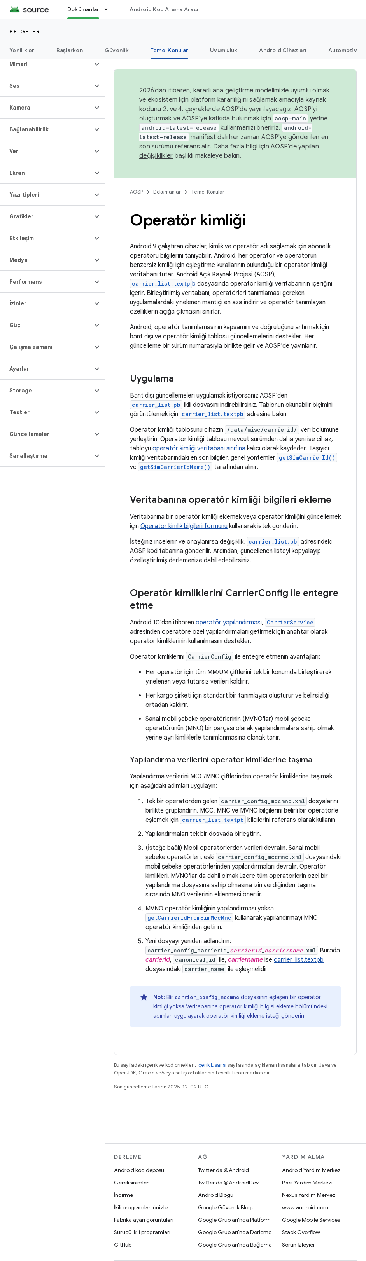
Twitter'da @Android (223, 1170)
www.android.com (305, 1207)
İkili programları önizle (141, 1207)
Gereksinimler (131, 1182)
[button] (46, 64)
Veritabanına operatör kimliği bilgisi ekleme (240, 1006)
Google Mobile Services (311, 1219)
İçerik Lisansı (211, 1065)
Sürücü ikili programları (142, 1232)
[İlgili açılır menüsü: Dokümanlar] (109, 9)
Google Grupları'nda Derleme (234, 1232)
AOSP (136, 191)
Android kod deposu (139, 1170)
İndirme (123, 1194)
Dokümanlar (167, 191)
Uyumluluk (223, 50)
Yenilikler (22, 50)
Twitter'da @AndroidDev (228, 1182)
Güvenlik (117, 50)
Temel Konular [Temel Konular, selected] (169, 50)
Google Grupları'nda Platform (234, 1219)
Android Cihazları (282, 50)
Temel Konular (207, 191)
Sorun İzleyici (298, 1244)
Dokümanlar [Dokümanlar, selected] (83, 9)
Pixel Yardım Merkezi (307, 1182)
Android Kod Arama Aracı (164, 9)
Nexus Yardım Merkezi (309, 1194)
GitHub (122, 1244)
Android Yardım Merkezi (312, 1170)
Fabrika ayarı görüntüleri (143, 1219)
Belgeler (24, 31)
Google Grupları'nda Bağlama (235, 1244)
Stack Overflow (301, 1232)
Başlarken (69, 50)
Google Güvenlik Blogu (226, 1207)
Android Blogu (215, 1194)
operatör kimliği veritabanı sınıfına (198, 448)
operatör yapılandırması (229, 622)
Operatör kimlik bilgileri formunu (184, 526)
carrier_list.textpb (299, 960)
